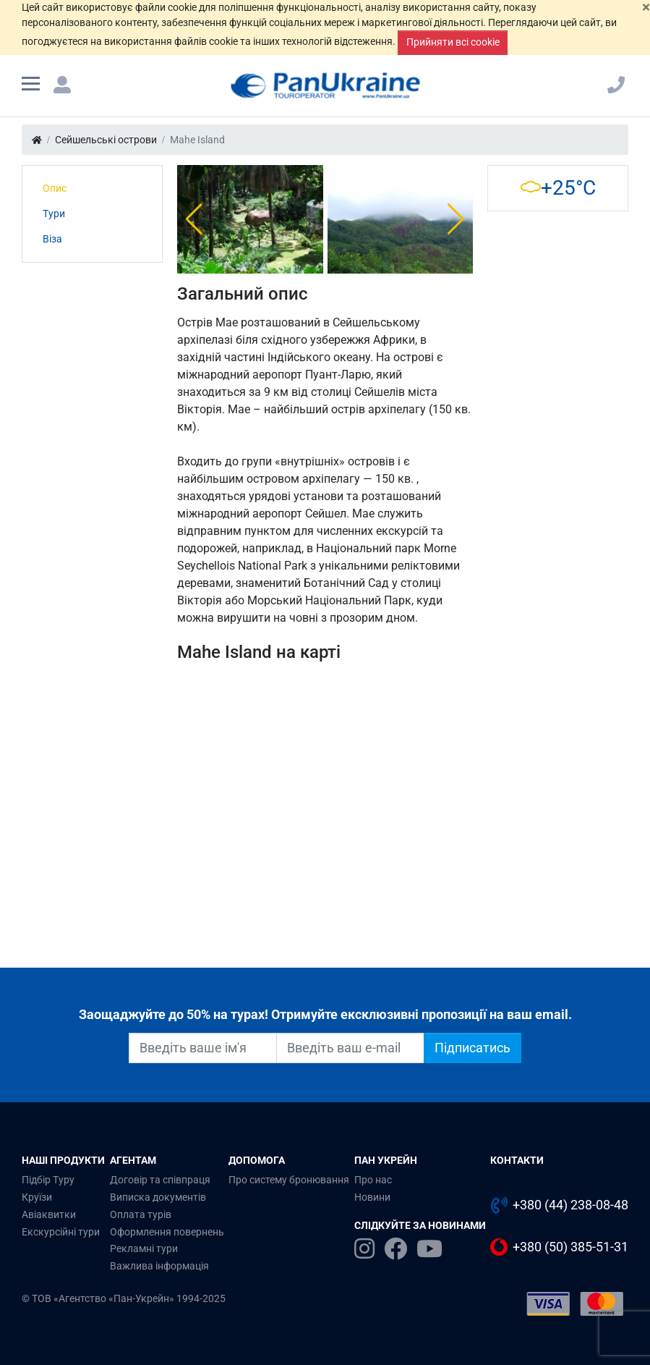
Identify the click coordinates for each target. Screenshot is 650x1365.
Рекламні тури (144, 1248)
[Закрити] (646, 7)
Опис (55, 188)
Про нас (373, 1180)
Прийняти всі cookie (453, 42)
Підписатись (472, 1048)
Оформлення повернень (167, 1232)
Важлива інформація (159, 1266)
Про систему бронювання (288, 1180)
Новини (372, 1197)
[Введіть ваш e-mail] (350, 1048)
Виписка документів (158, 1197)
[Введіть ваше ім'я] (203, 1048)
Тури (54, 213)
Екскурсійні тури (61, 1232)
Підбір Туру (48, 1180)
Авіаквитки (49, 1214)
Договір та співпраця (160, 1180)
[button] (194, 219)
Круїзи (37, 1197)
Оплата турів (140, 1214)
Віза (52, 239)
